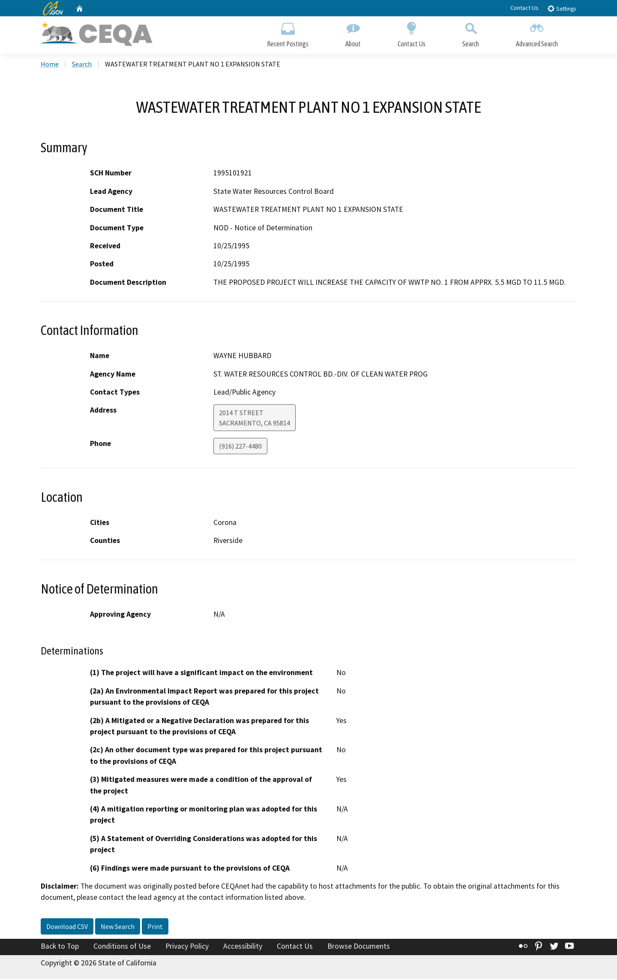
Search (470, 33)
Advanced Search (537, 33)
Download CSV (67, 927)
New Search (118, 927)
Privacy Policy (187, 947)
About (353, 33)
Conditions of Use (122, 947)
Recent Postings (288, 33)
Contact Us (524, 8)
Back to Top (60, 947)
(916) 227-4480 (240, 447)
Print (155, 927)
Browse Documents (358, 947)
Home (50, 64)
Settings (561, 8)
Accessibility (242, 947)
